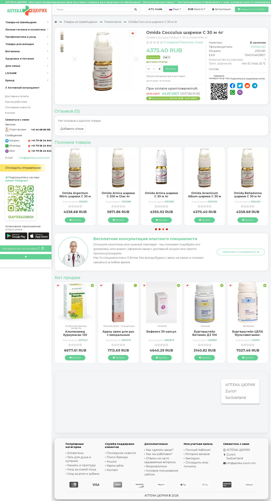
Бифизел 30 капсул (161, 331)
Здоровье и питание (19, 58)
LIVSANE (11, 73)
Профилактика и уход (20, 36)
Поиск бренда (117, 457)
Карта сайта (115, 465)
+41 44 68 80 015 (40, 129)
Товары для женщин (19, 44)
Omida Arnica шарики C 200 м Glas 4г (118, 194)
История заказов (197, 454)
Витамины (12, 51)
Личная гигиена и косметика (25, 29)
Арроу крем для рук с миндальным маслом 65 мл (118, 335)
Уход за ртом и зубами (83, 473)
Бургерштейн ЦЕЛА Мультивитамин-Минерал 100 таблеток (247, 336)
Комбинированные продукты (76, 327)
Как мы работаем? (159, 454)
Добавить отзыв (71, 128)
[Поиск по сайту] (135, 9)
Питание (162, 326)
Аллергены (75, 453)
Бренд (10, 80)
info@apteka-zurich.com (34, 157)
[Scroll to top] (26, 256)
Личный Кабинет (198, 450)
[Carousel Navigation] (105, 56)
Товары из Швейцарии (20, 22)
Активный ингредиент (22, 87)
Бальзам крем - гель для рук (119, 326)
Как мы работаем (16, 101)
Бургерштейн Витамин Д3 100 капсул (204, 335)
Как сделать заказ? (159, 450)
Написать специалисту (241, 252)
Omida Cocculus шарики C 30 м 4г (152, 22)
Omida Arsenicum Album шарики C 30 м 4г (204, 196)
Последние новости (17, 107)
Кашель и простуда (81, 465)
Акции (112, 461)
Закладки (192, 458)
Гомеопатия (112, 22)
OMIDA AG (258, 46)
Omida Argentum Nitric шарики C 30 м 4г (75, 196)
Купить (170, 68)
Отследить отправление (23, 167)
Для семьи (12, 65)
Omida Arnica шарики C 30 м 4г (161, 194)
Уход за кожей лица (81, 469)
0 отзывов (170, 42)
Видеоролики (156, 466)
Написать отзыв (191, 42)
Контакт (10, 113)
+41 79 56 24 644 (40, 140)
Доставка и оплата (17, 96)
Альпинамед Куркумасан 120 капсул (75, 335)
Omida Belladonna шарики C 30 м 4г (248, 194)
